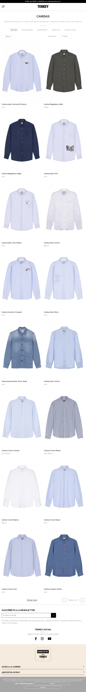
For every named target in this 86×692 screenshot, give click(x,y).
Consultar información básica (69, 621)
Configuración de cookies (26, 683)
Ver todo (14, 30)
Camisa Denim (42, 30)
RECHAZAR (43, 687)
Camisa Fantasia (27, 30)
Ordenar (65, 36)
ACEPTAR (52, 683)
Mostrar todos (32, 600)
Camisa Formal (69, 30)
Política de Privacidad (9, 623)
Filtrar (8, 36)
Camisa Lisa (56, 30)
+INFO (16, 683)
